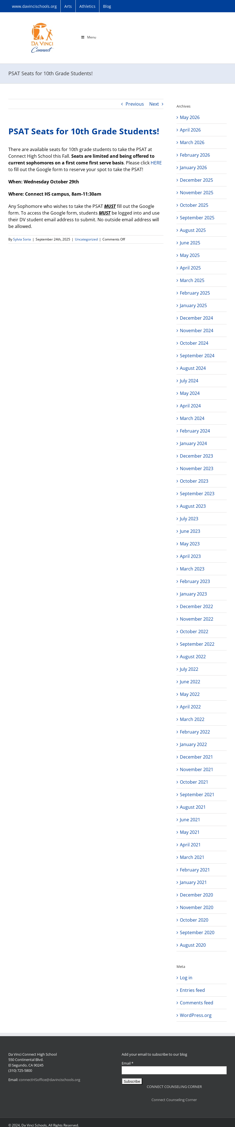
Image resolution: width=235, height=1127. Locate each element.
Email (127, 1063)
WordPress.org (196, 1015)
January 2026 (193, 167)
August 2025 (193, 230)
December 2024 (196, 318)
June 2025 (190, 243)
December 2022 (196, 606)
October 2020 (194, 920)
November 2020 (196, 907)
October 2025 (194, 205)
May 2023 (190, 544)
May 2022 (190, 694)
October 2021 (194, 782)
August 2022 (193, 657)
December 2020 (196, 895)
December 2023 (196, 456)
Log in (186, 978)
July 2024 (189, 381)
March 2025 (192, 280)
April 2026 (190, 130)
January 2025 (193, 305)
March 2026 (192, 142)
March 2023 (192, 569)
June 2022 (190, 682)
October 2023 (194, 481)
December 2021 (196, 757)
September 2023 (197, 493)
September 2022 (197, 644)
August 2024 (193, 368)
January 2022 (193, 744)
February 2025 (195, 293)
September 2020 (197, 932)
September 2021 (197, 794)
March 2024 (192, 418)
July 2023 (189, 519)
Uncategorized (86, 239)
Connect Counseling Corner (174, 1099)
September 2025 (197, 218)
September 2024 (197, 356)
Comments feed (196, 1003)
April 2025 (190, 268)
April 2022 (190, 707)
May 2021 (190, 832)
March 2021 (192, 857)
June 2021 (190, 820)
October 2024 (194, 343)
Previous (135, 104)
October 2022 (194, 631)
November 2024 (196, 330)
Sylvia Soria (22, 239)
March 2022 (192, 719)
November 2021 (196, 769)
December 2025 (196, 180)
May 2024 (190, 393)
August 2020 (193, 945)
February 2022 (195, 732)
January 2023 (193, 594)
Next (154, 104)
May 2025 (190, 255)
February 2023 (195, 581)
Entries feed (192, 990)
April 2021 (190, 845)
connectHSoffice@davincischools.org (49, 1079)
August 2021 (193, 807)
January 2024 (193, 443)
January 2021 (193, 882)
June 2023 (190, 531)
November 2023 (196, 468)
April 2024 (190, 406)
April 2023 (190, 556)
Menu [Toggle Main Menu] (88, 37)
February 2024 (195, 431)
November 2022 (196, 619)
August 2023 (193, 506)
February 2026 (195, 155)
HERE (156, 163)
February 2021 (195, 870)
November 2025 (196, 193)
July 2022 (189, 669)
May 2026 (190, 117)
